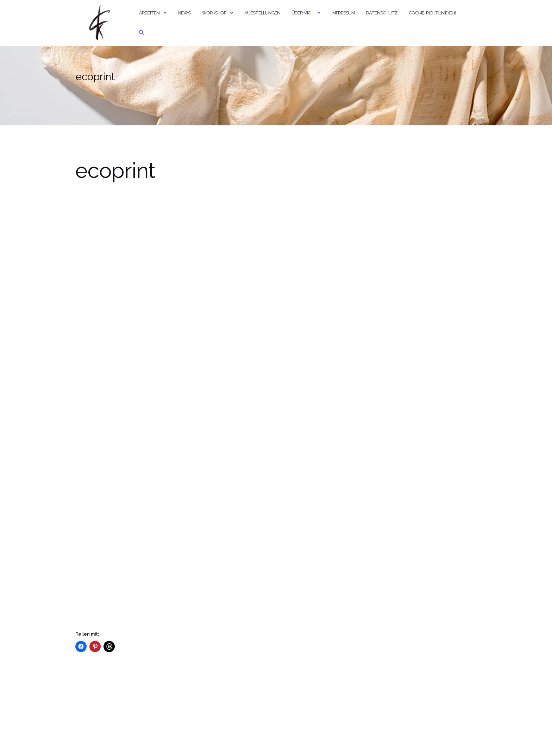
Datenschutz (381, 12)
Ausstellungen (262, 12)
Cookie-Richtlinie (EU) (432, 12)
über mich (302, 12)
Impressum (343, 12)
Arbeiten (149, 12)
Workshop (214, 12)
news (184, 12)
